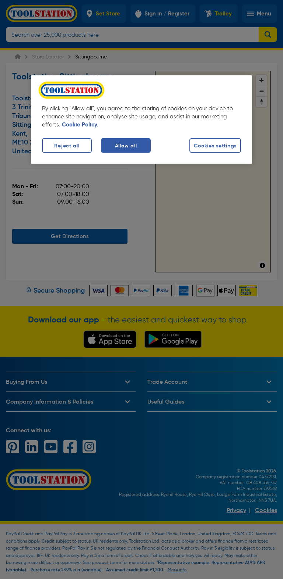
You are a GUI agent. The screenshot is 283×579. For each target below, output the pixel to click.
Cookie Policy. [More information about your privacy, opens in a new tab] (80, 124)
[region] (141, 119)
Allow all (126, 145)
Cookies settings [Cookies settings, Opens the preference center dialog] (215, 145)
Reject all (66, 145)
